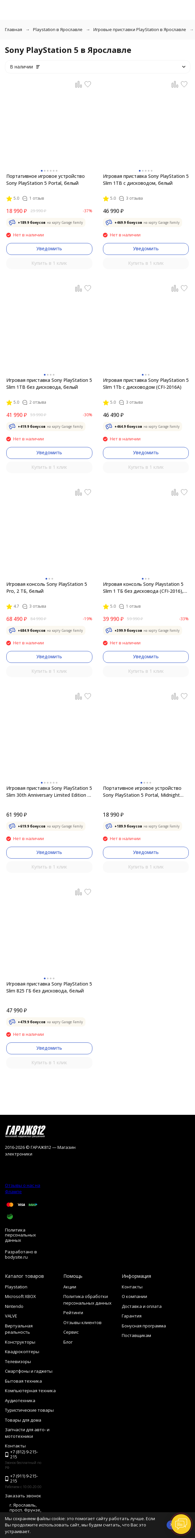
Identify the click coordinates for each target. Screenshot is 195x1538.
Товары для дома (23, 1420)
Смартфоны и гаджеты (28, 1371)
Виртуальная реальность (19, 1329)
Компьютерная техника (30, 1391)
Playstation (16, 1287)
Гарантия (132, 1316)
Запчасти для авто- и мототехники (27, 1433)
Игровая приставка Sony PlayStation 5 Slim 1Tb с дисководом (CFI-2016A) (146, 383)
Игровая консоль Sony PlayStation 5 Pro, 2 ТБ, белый (46, 587)
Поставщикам (136, 1335)
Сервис (71, 1332)
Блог (68, 1342)
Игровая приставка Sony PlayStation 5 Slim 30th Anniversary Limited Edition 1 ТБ (49, 791)
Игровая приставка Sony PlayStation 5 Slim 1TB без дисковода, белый (49, 383)
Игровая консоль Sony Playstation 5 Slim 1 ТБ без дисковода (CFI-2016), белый (143, 587)
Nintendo (14, 1306)
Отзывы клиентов (82, 1322)
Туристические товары (29, 1410)
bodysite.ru (16, 1257)
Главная (13, 29)
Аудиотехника (20, 1400)
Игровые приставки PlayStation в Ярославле (139, 29)
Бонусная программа (144, 1326)
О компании (134, 1296)
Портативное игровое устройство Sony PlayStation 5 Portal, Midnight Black (142, 791)
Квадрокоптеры (22, 1352)
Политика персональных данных (20, 1235)
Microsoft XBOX (20, 1296)
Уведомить (49, 248)
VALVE (11, 1316)
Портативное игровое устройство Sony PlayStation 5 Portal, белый (45, 179)
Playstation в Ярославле (57, 29)
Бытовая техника (23, 1381)
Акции (69, 1287)
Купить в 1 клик (49, 263)
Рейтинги (73, 1312)
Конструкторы (20, 1342)
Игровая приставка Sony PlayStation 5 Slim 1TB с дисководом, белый (146, 179)
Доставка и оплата (142, 1306)
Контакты (132, 1287)
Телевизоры (18, 1361)
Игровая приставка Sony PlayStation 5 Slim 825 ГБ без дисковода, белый (49, 987)
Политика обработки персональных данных (87, 1299)
